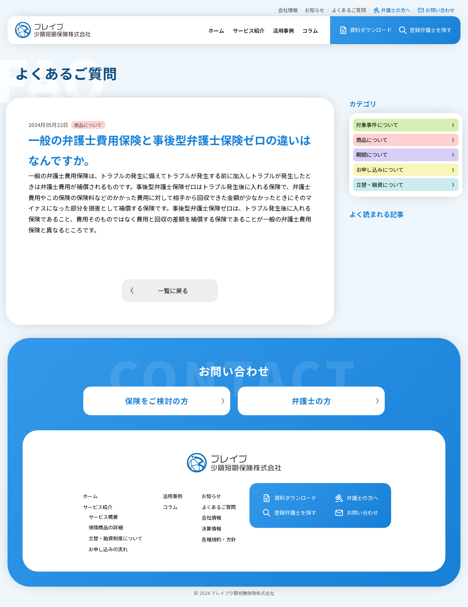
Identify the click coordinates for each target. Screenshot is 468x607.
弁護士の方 (336, 400)
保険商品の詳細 (106, 527)
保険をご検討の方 (175, 400)
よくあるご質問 (349, 10)
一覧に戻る (158, 290)
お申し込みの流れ (108, 548)
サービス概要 (103, 516)
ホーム (216, 30)
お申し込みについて (405, 169)
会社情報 (288, 10)
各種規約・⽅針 (219, 539)
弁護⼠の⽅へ (391, 10)
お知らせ (314, 10)
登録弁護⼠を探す (424, 30)
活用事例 (283, 30)
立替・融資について (405, 184)
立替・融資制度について (115, 537)
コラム (310, 30)
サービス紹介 (249, 30)
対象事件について (405, 124)
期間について (405, 154)
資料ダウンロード (365, 30)
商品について (405, 140)
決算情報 (211, 528)
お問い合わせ (436, 10)
